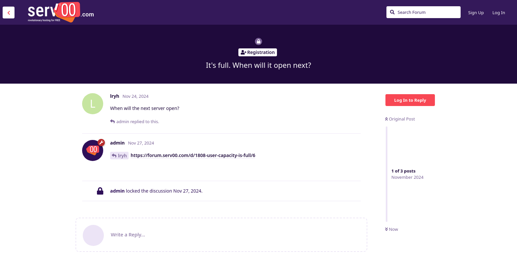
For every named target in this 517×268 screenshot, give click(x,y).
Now (391, 229)
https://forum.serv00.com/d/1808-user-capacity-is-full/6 (193, 155)
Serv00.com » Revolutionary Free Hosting (61, 12)
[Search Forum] (423, 12)
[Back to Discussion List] (9, 12)
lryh (122, 155)
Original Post (400, 119)
